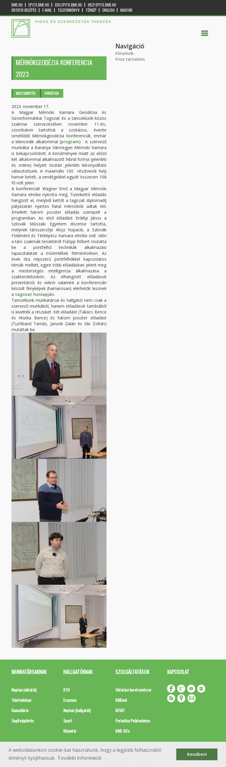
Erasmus (70, 700)
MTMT (120, 710)
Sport (67, 720)
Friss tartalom (130, 59)
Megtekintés (26, 93)
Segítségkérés (22, 720)
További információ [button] (79, 758)
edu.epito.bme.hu (68, 5)
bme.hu (17, 5)
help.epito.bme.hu (102, 5)
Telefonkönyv (69, 10)
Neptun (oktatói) (23, 690)
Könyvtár (70, 731)
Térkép (91, 10)
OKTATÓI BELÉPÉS (23, 10)
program (70, 141)
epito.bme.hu (39, 5)
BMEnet (121, 700)
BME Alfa (122, 731)
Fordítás (51, 93)
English (108, 10)
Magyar (126, 10)
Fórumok (124, 53)
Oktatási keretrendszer (133, 690)
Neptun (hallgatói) (77, 710)
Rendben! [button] (197, 754)
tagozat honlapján (34, 294)
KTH (66, 690)
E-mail (47, 10)
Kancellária (19, 710)
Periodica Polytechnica (132, 720)
